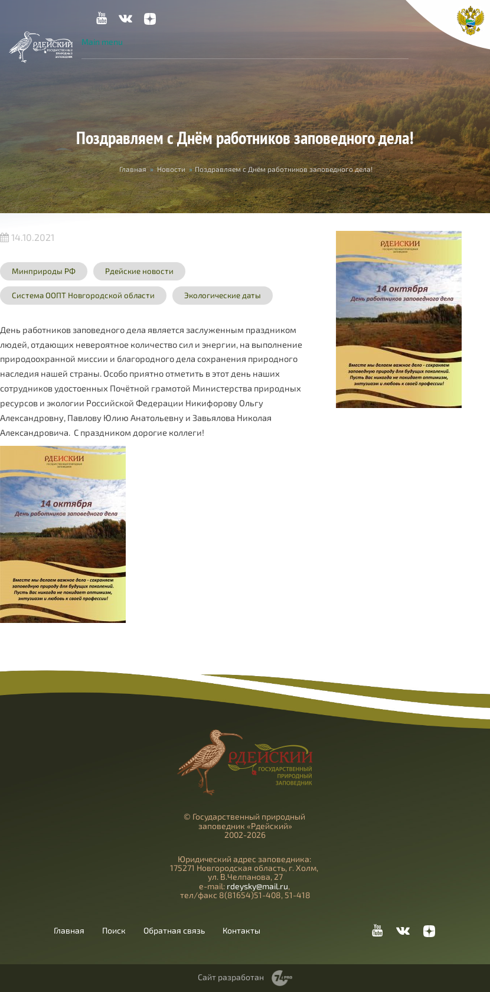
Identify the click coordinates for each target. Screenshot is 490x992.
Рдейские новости (139, 271)
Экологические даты (222, 295)
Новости (171, 169)
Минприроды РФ (44, 271)
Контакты (241, 930)
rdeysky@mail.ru (257, 886)
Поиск (114, 930)
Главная (132, 169)
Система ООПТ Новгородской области (83, 295)
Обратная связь (174, 930)
